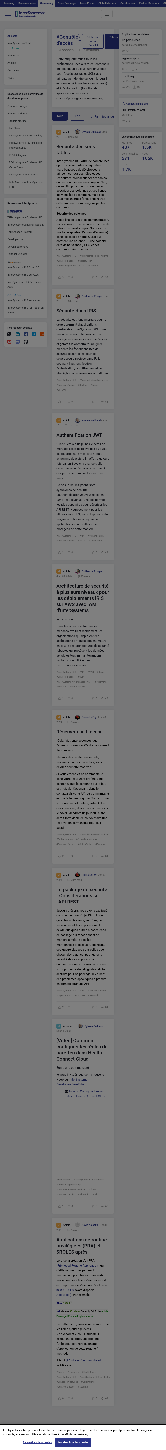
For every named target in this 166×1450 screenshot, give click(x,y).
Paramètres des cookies (37, 1442)
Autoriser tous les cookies (72, 1442)
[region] (83, 1437)
